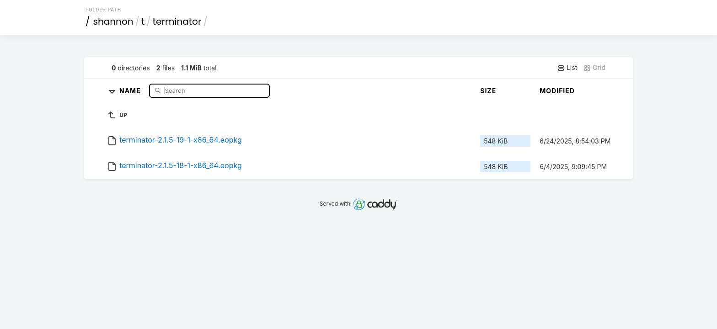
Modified (557, 91)
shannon (113, 21)
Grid (594, 68)
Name (131, 90)
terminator (177, 21)
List (567, 68)
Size (488, 91)
